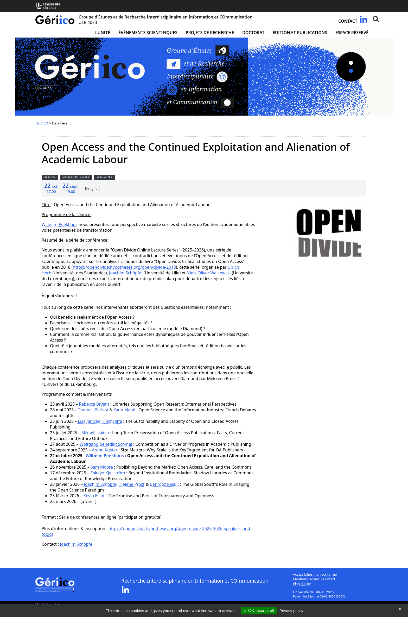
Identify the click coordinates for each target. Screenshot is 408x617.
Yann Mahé (124, 410)
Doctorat (253, 32)
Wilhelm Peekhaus (60, 224)
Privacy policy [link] (291, 610)
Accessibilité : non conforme (315, 574)
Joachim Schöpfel (125, 273)
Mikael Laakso (95, 433)
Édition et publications (300, 32)
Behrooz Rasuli (164, 484)
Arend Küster (104, 450)
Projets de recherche (210, 32)
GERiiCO (41, 123)
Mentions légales (306, 579)
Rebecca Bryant (94, 404)
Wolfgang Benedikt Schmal (106, 444)
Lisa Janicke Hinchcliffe (99, 421)
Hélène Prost (131, 484)
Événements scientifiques (147, 32)
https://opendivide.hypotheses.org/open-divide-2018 (124, 267)
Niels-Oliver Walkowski (209, 273)
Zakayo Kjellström (107, 473)
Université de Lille (307, 592)
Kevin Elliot (93, 496)
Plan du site (302, 583)
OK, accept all (259, 610)
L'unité (102, 32)
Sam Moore (102, 467)
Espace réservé (351, 32)
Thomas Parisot (94, 410)
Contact (347, 21)
